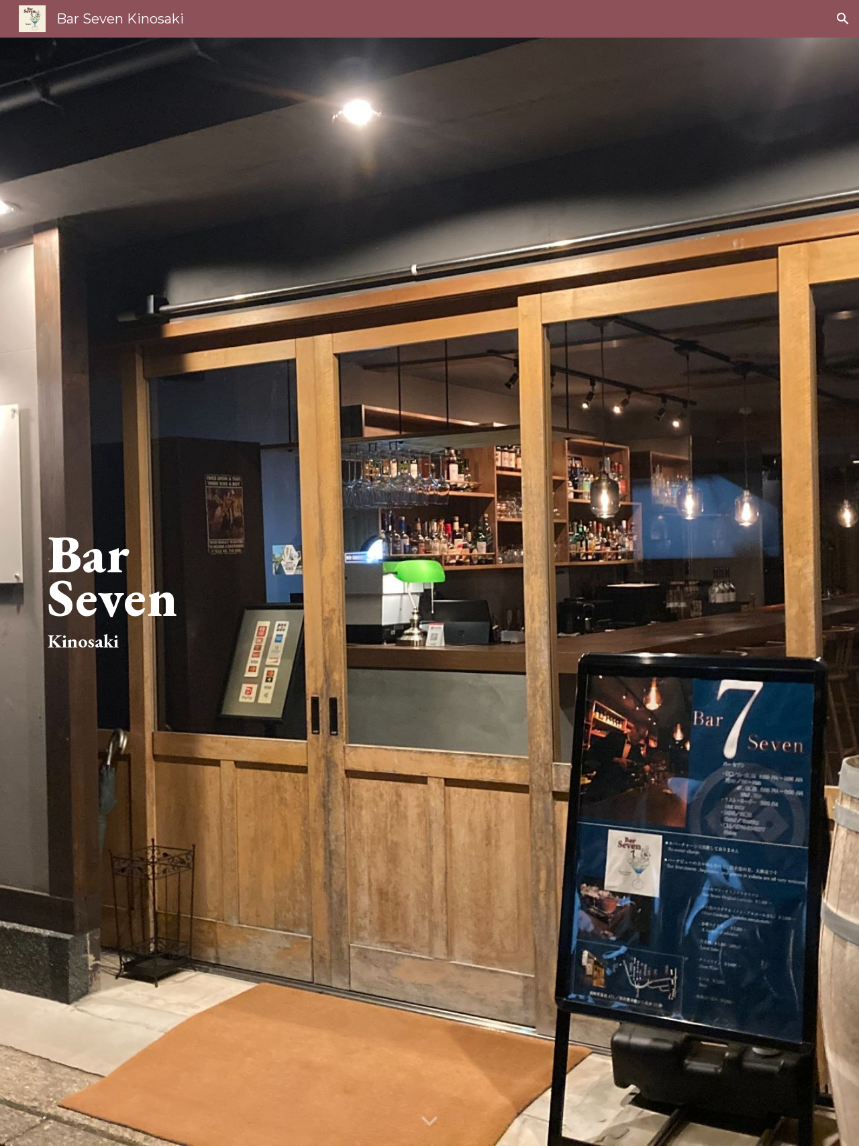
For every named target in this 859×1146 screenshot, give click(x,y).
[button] (843, 19)
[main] (198, 592)
